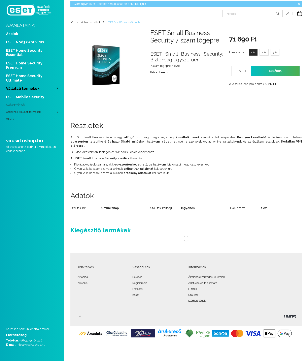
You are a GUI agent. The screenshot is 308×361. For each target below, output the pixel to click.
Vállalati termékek (22, 88)
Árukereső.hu (170, 335)
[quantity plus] (246, 71)
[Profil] (288, 13)
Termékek (82, 282)
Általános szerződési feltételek (206, 276)
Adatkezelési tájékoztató (202, 282)
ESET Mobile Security (25, 97)
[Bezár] (299, 4)
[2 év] (264, 52)
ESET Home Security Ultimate (24, 78)
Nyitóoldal (82, 276)
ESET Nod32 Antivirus (25, 42)
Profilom (137, 288)
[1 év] (253, 52)
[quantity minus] (235, 71)
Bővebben (157, 72)
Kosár (135, 294)
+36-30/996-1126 (31, 340)
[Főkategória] (72, 22)
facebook (79, 316)
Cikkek (10, 119)
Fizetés (192, 288)
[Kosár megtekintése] (297, 13)
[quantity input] (240, 71)
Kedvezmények (15, 104)
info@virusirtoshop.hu (31, 344)
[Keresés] (252, 13)
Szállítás (193, 294)
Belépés (137, 276)
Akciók (12, 34)
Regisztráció (139, 282)
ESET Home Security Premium (24, 65)
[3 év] (275, 52)
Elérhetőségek (197, 300)
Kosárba (275, 70)
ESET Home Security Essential (24, 52)
